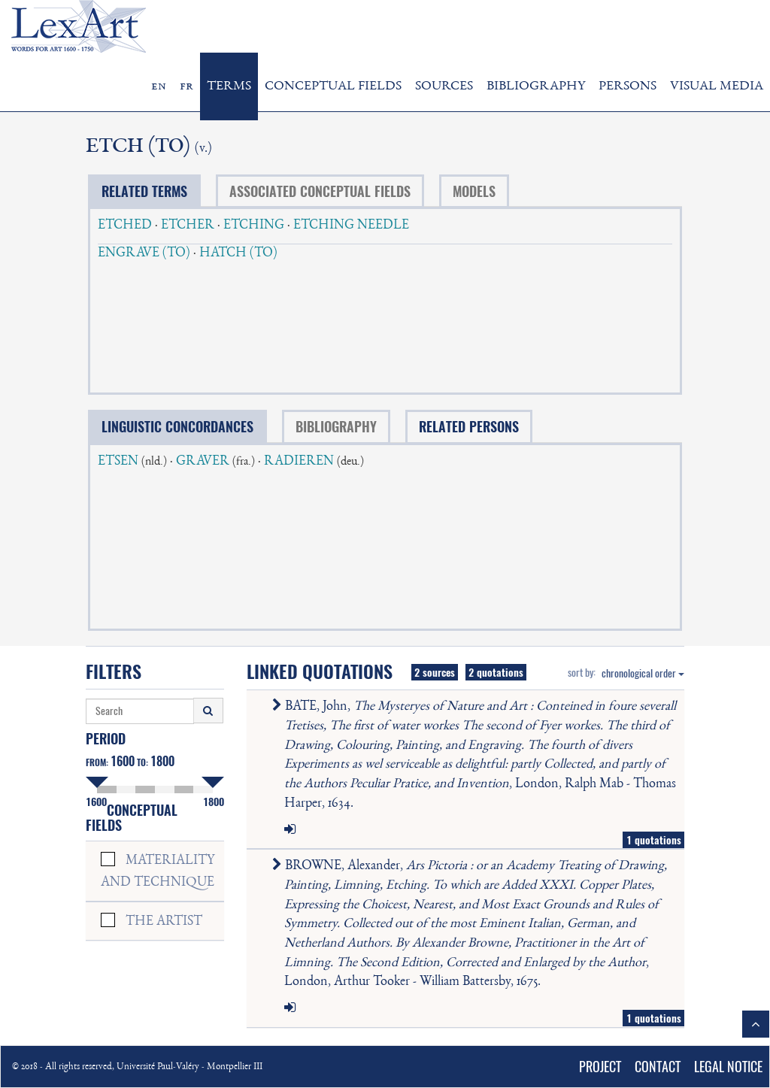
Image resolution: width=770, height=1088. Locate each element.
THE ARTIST (164, 922)
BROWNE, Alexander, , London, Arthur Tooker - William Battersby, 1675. (472, 924)
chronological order (643, 673)
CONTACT (658, 1066)
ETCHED (125, 225)
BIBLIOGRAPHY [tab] (336, 426)
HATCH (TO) (238, 253)
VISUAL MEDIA (716, 86)
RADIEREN (299, 461)
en (158, 86)
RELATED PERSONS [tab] (469, 426)
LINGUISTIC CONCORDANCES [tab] (177, 426)
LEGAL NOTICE (728, 1066)
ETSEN (118, 461)
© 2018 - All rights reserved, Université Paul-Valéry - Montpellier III (137, 1067)
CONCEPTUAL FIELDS (333, 86)
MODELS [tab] (474, 191)
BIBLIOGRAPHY (536, 86)
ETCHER (187, 225)
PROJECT (600, 1066)
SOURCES (444, 86)
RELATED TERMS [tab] (144, 191)
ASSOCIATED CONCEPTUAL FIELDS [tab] (320, 191)
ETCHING (253, 225)
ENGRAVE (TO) (144, 253)
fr (186, 86)
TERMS (229, 86)
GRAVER (202, 461)
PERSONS (627, 86)
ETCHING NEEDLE (351, 225)
